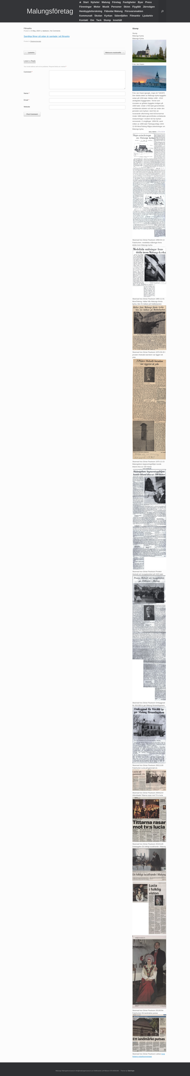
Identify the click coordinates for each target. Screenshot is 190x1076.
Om (92, 20)
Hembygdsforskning (90, 11)
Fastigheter (129, 2)
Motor (97, 6)
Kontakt (83, 20)
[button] (162, 11)
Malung (106, 2)
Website (27, 107)
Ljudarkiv (147, 15)
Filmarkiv (135, 15)
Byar (140, 2)
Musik (106, 6)
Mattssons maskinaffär (114, 52)
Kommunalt (85, 15)
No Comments (55, 31)
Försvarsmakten (134, 11)
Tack (99, 20)
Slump (107, 20)
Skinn (127, 6)
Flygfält (136, 6)
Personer (116, 6)
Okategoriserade (35, 41)
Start (84, 2)
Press (148, 2)
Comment (28, 72)
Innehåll (117, 20)
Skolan (98, 15)
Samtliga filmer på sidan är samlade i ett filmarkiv (47, 36)
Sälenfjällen (121, 15)
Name (26, 93)
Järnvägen (149, 6)
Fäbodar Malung (113, 11)
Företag (116, 2)
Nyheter (95, 2)
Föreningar (85, 6)
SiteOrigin (131, 1071)
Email (26, 100)
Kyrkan (108, 15)
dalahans (45, 31)
